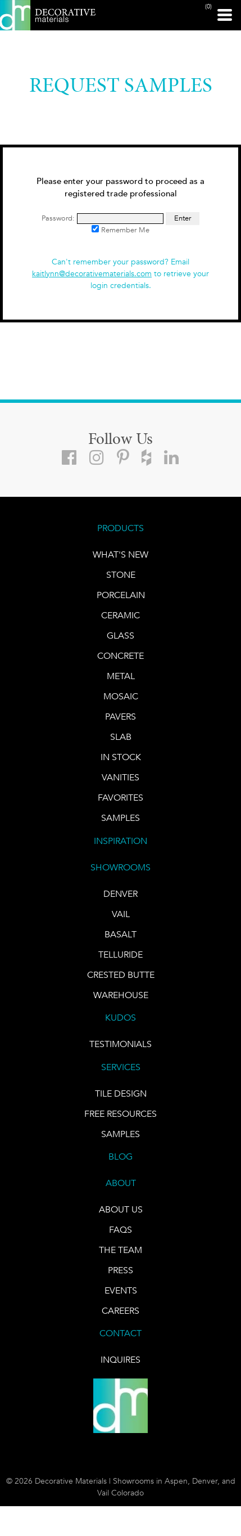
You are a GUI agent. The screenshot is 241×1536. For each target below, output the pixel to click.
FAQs (120, 1230)
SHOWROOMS (120, 867)
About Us (121, 1209)
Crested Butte (120, 975)
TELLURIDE (120, 954)
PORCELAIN (121, 595)
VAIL (121, 914)
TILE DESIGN (121, 1093)
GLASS (120, 635)
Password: (102, 218)
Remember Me (120, 230)
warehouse (120, 995)
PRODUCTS (120, 528)
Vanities (120, 777)
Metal (121, 676)
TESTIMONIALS (120, 1044)
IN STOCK (121, 757)
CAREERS (120, 1311)
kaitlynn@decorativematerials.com (92, 273)
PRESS (120, 1270)
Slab (120, 737)
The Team (120, 1250)
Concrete (120, 656)
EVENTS (120, 1290)
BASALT (120, 934)
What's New (120, 554)
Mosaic (120, 696)
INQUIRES (120, 1360)
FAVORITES (120, 797)
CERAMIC (120, 615)
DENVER (120, 894)
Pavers (120, 716)
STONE (120, 575)
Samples (120, 818)
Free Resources (120, 1114)
